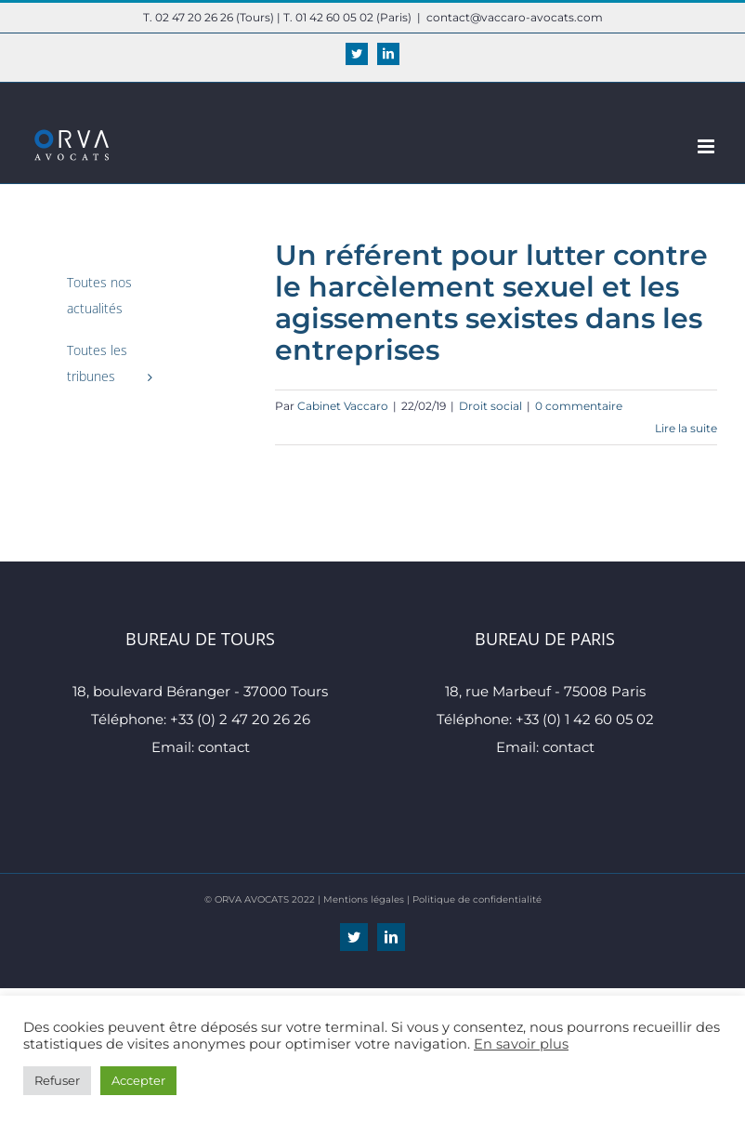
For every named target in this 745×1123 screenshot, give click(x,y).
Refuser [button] (57, 1080)
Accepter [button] (138, 1080)
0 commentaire (578, 406)
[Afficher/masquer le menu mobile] (707, 146)
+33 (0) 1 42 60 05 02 (585, 719)
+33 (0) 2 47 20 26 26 (240, 719)
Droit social (490, 406)
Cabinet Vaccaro (342, 406)
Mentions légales (363, 899)
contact (224, 747)
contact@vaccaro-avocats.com (514, 17)
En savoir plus (521, 1044)
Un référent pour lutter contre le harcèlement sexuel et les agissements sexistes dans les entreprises (491, 302)
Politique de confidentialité (477, 899)
